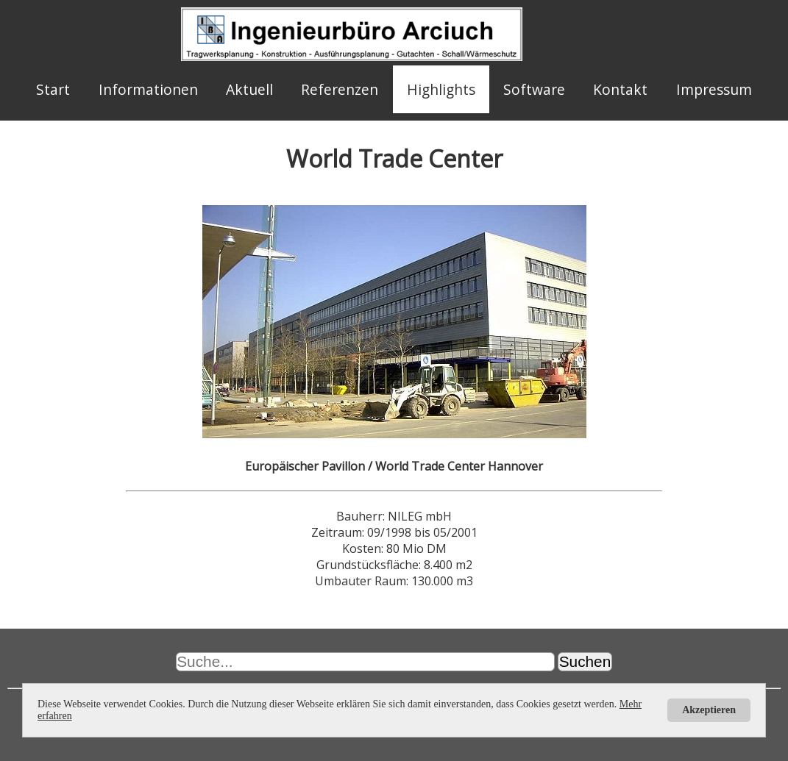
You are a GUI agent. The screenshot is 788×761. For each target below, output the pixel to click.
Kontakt (620, 89)
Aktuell (249, 89)
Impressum (714, 89)
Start (53, 89)
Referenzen (339, 89)
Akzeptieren (709, 709)
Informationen (148, 89)
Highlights (441, 89)
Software (534, 89)
